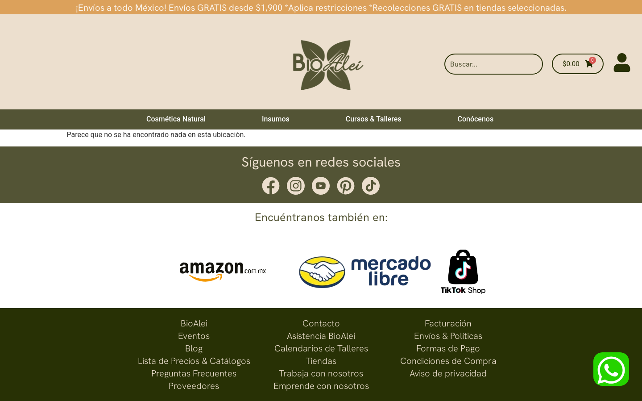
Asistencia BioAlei (321, 336)
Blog (194, 348)
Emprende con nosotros (321, 386)
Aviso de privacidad (448, 373)
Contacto (321, 323)
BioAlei (194, 323)
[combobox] (493, 64)
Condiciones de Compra (448, 361)
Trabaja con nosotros (321, 373)
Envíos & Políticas (448, 336)
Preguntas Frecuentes (193, 373)
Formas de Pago (448, 348)
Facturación (448, 323)
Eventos (194, 336)
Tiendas (321, 361)
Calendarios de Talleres (321, 348)
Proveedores (194, 386)
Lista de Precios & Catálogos (194, 361)
